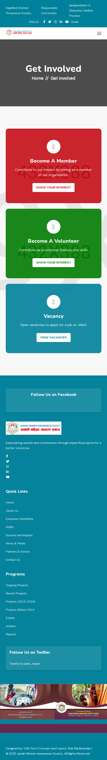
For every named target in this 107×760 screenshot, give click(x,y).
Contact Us (13, 560)
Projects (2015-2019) (20, 602)
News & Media (15, 543)
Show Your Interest (53, 187)
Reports (11, 634)
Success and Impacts (19, 535)
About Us (12, 511)
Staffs (10, 527)
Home (37, 78)
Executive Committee (19, 519)
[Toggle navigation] (98, 33)
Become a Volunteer (53, 241)
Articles (11, 626)
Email (74, 22)
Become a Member (53, 160)
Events (10, 618)
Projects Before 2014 (20, 610)
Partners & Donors (18, 552)
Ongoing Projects (17, 585)
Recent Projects (16, 593)
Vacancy (54, 316)
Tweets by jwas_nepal (24, 664)
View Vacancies (53, 337)
